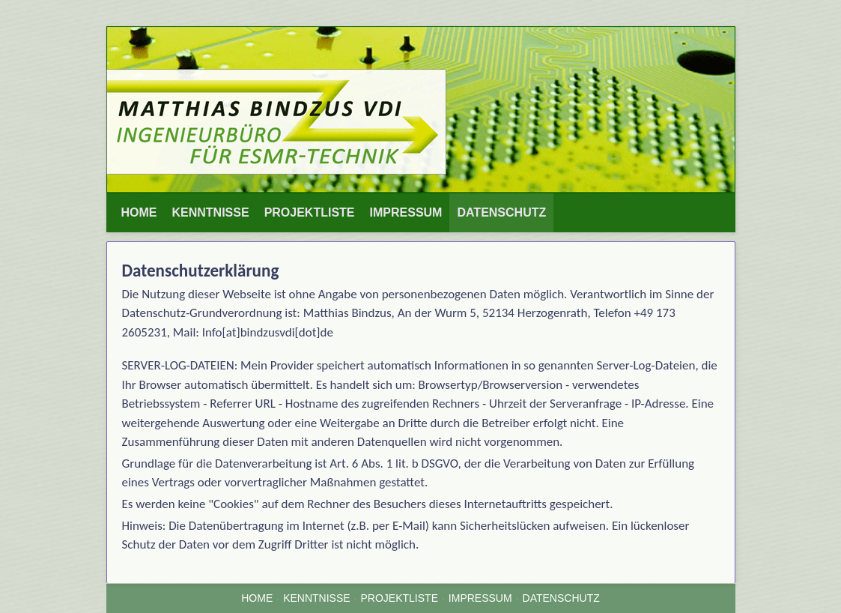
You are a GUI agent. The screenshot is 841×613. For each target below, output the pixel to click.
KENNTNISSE (210, 212)
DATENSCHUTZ (501, 212)
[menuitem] (139, 212)
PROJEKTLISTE (309, 212)
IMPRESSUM (406, 212)
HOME (139, 212)
